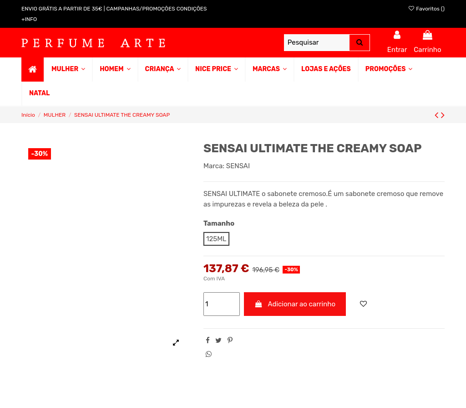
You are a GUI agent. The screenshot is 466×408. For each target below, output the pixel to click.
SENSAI (238, 166)
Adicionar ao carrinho (295, 304)
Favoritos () (426, 8)
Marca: (213, 166)
